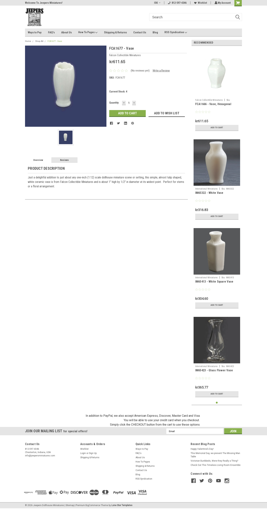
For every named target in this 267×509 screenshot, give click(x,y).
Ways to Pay (35, 32)
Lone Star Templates (121, 505)
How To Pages (88, 32)
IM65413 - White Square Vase (214, 281)
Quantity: (114, 102)
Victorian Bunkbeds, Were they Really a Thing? (214, 461)
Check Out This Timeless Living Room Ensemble (215, 465)
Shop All (39, 41)
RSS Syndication (175, 32)
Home (28, 41)
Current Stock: (118, 91)
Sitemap (70, 505)
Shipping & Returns (115, 32)
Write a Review (161, 70)
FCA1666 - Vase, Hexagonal (213, 104)
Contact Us (139, 32)
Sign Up (93, 453)
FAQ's (51, 32)
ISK (157, 2)
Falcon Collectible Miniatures (209, 100)
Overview (38, 160)
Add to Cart (217, 127)
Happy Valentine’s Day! (202, 449)
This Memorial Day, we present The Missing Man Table (215, 455)
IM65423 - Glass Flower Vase (214, 370)
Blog (155, 32)
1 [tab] (217, 403)
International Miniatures (206, 189)
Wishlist (200, 2)
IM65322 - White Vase (209, 193)
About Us (66, 32)
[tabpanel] (216, 91)
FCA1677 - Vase (54, 41)
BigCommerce (92, 505)
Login (83, 453)
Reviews (64, 160)
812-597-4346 (176, 2)
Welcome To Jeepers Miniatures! (43, 2)
